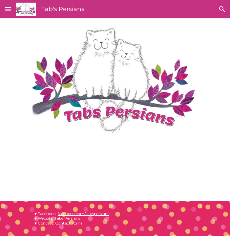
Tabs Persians (67, 218)
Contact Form (68, 223)
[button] (8, 9)
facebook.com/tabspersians (83, 213)
